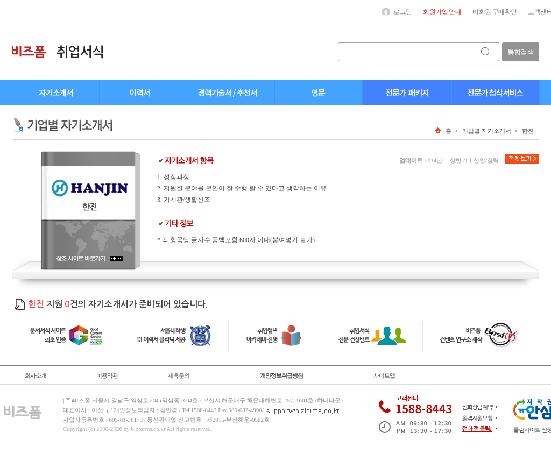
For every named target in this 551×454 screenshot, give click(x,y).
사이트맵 (384, 375)
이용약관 (107, 375)
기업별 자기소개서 (486, 130)
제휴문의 (178, 375)
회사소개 (35, 375)
